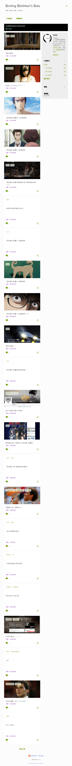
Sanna (55, 35)
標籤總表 (19, 18)
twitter (55, 48)
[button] (37, 60)
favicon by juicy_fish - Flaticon (36, 763)
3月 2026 (48, 68)
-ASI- (40, 759)
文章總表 (9, 18)
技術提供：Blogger (36, 756)
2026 (46, 64)
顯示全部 (9, 29)
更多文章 (22, 749)
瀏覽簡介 (56, 55)
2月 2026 (48, 71)
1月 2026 (48, 75)
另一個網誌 (57, 50)
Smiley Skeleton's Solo (23, 6)
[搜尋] (67, 6)
